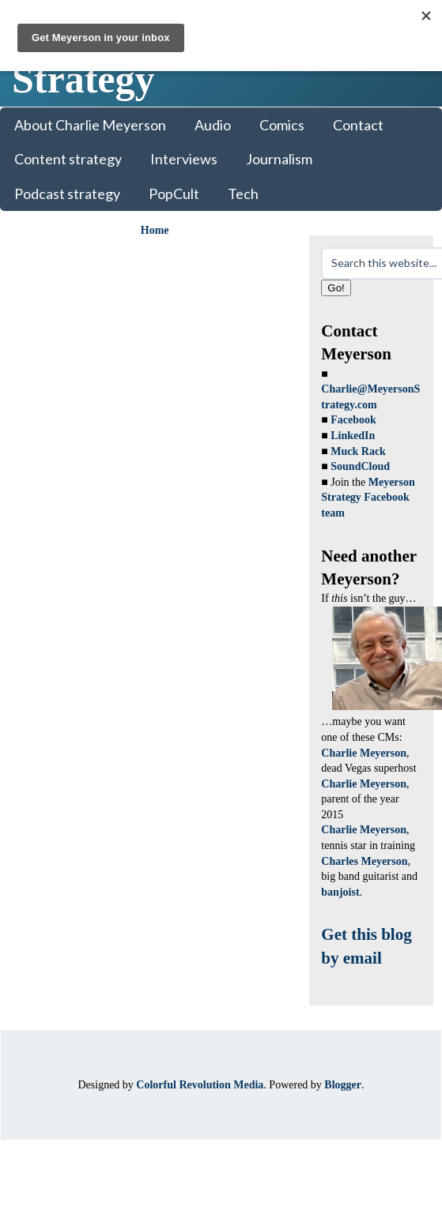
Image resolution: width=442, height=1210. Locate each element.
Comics (281, 124)
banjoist (340, 892)
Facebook (353, 420)
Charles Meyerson (364, 861)
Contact (358, 124)
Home (155, 230)
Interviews (183, 158)
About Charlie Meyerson (90, 124)
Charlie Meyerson (363, 753)
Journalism (279, 158)
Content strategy (68, 158)
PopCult (174, 193)
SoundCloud (360, 466)
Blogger (342, 1085)
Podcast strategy (67, 193)
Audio (213, 124)
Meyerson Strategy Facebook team (368, 497)
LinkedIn (353, 436)
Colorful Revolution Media (199, 1085)
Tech (243, 193)
